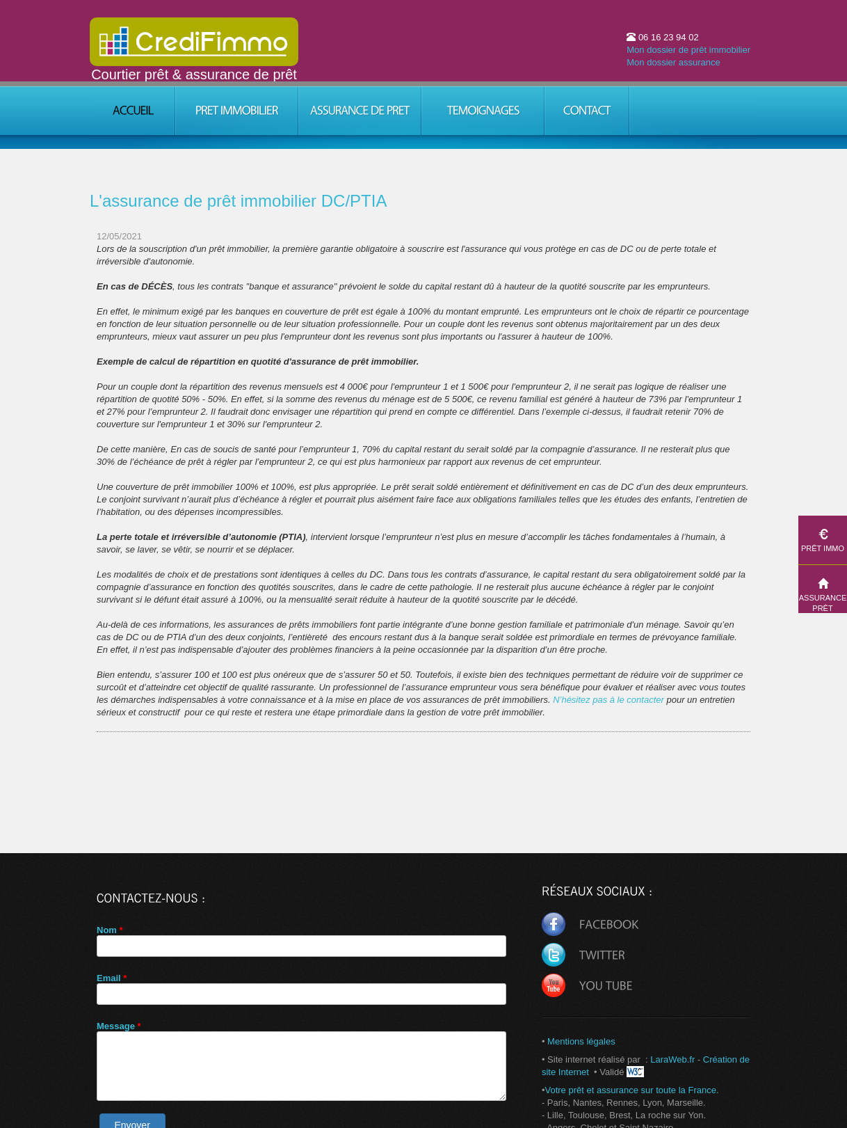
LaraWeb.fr (671, 1059)
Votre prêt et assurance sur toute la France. (631, 1090)
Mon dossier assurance (673, 62)
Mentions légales (581, 1041)
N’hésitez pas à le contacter (609, 699)
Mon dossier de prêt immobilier (688, 50)
